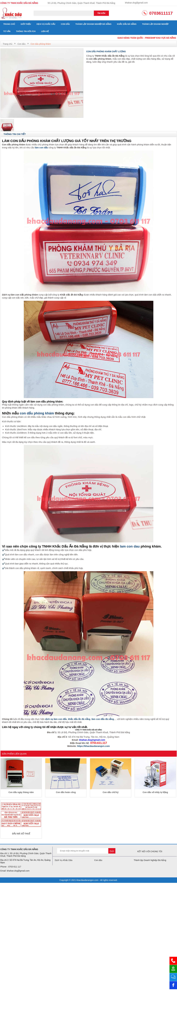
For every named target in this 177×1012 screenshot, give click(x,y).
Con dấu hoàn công (66, 792)
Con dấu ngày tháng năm (21, 792)
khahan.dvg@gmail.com (136, 3)
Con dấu (65, 24)
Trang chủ (9, 24)
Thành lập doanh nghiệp (155, 24)
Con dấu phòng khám (41, 44)
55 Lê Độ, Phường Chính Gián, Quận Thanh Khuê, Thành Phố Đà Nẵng (81, 3)
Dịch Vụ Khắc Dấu (45, 24)
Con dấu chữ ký (111, 792)
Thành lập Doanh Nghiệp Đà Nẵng (93, 24)
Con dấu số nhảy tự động (155, 792)
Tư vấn (7, 31)
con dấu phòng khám (37, 413)
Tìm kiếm (101, 13)
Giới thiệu (26, 24)
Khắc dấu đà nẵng (126, 24)
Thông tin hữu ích (26, 31)
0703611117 (161, 13)
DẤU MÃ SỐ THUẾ (21, 833)
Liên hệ (45, 31)
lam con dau (130, 546)
